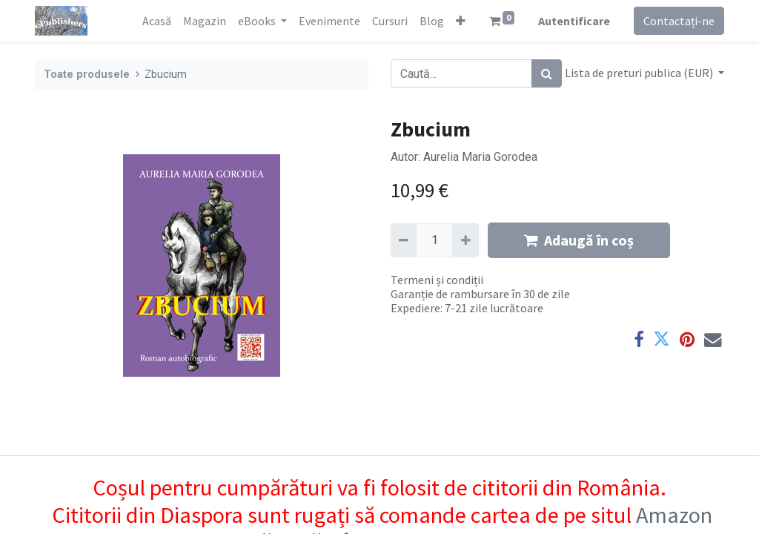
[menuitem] (156, 21)
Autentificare (574, 20)
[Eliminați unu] (404, 240)
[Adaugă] (465, 240)
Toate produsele (87, 74)
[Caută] (546, 73)
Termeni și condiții (437, 279)
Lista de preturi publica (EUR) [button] (640, 72)
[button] (460, 21)
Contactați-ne (679, 20)
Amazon (674, 515)
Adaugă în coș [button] (579, 240)
